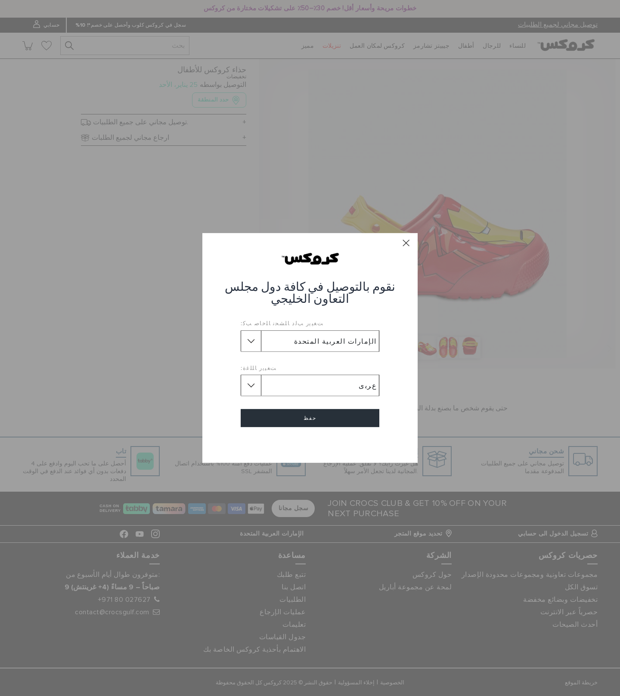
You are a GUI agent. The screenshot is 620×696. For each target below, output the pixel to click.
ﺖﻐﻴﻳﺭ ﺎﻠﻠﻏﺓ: (259, 367)
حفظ (310, 418)
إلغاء (310, 442)
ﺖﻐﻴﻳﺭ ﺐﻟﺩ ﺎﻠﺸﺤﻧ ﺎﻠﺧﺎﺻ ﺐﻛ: (282, 323)
